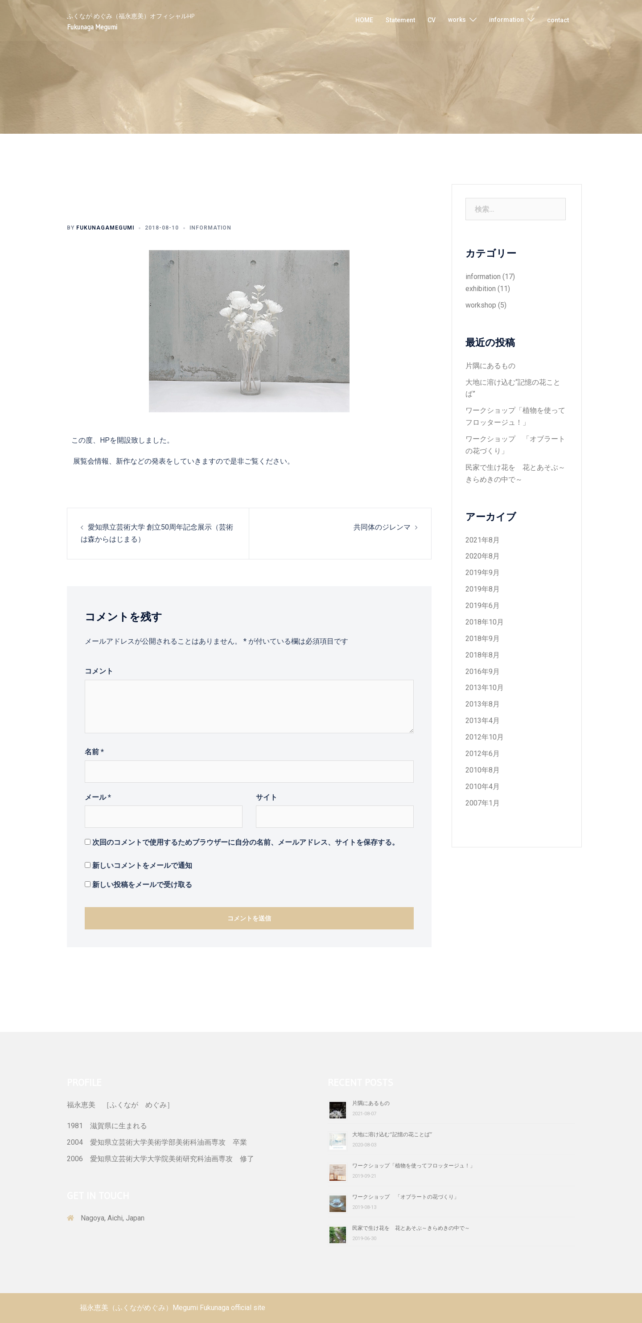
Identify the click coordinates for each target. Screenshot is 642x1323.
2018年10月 (484, 622)
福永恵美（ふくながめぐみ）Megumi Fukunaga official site (172, 1307)
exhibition (480, 288)
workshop (480, 305)
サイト (266, 797)
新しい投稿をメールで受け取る (142, 884)
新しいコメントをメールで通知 (142, 865)
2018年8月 (482, 655)
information (506, 19)
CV (432, 20)
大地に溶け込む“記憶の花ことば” (392, 1134)
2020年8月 (482, 556)
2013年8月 (482, 704)
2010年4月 (482, 786)
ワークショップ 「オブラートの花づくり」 (405, 1196)
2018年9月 (482, 638)
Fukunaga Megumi (92, 27)
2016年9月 (482, 671)
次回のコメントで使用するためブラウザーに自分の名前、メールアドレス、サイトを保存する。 (245, 842)
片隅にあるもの (490, 366)
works (457, 19)
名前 (94, 752)
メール (98, 797)
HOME (364, 20)
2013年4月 (482, 720)
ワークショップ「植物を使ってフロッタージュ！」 (413, 1165)
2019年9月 (482, 572)
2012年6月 (482, 753)
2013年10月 (484, 687)
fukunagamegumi (105, 228)
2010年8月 (482, 770)
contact (558, 20)
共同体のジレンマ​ (382, 527)
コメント (99, 671)
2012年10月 (484, 737)
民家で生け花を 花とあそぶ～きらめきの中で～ (411, 1227)
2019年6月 (482, 605)
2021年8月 (482, 540)
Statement (400, 20)
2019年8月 (482, 589)
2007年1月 (482, 803)
